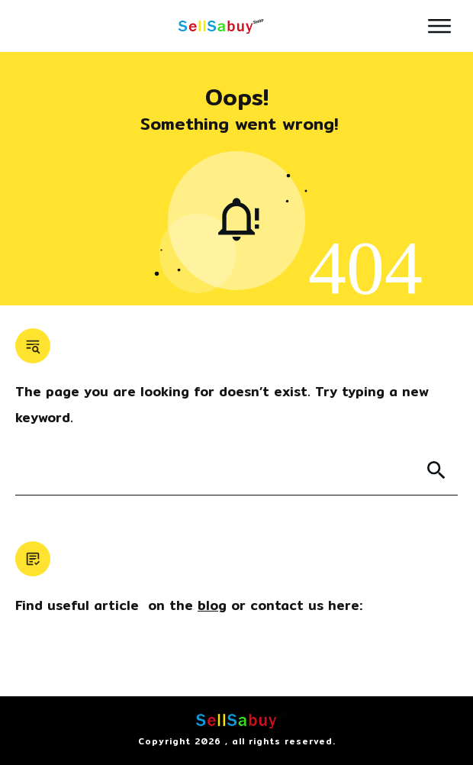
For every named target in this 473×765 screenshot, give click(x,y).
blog (212, 605)
